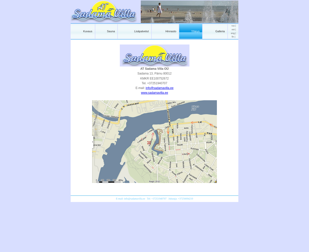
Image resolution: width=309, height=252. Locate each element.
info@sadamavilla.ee (160, 88)
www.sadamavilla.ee (154, 92)
